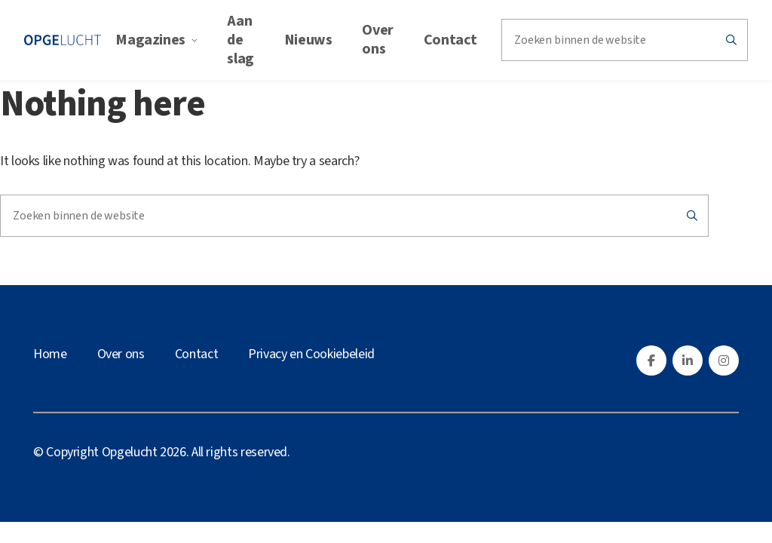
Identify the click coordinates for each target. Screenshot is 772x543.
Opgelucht (130, 450)
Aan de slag (240, 39)
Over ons (377, 39)
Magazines (156, 39)
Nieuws (308, 39)
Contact (450, 39)
